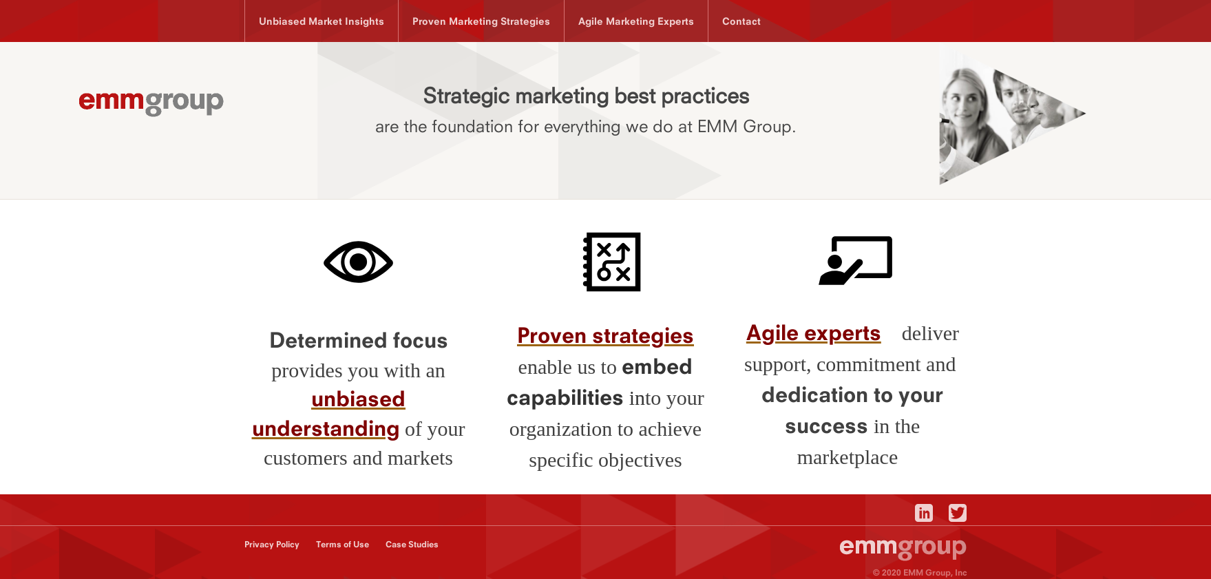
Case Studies (412, 544)
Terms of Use (342, 544)
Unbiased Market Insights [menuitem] (321, 21)
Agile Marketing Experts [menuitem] (636, 21)
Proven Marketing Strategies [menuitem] (481, 21)
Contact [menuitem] (741, 21)
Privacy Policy (271, 544)
